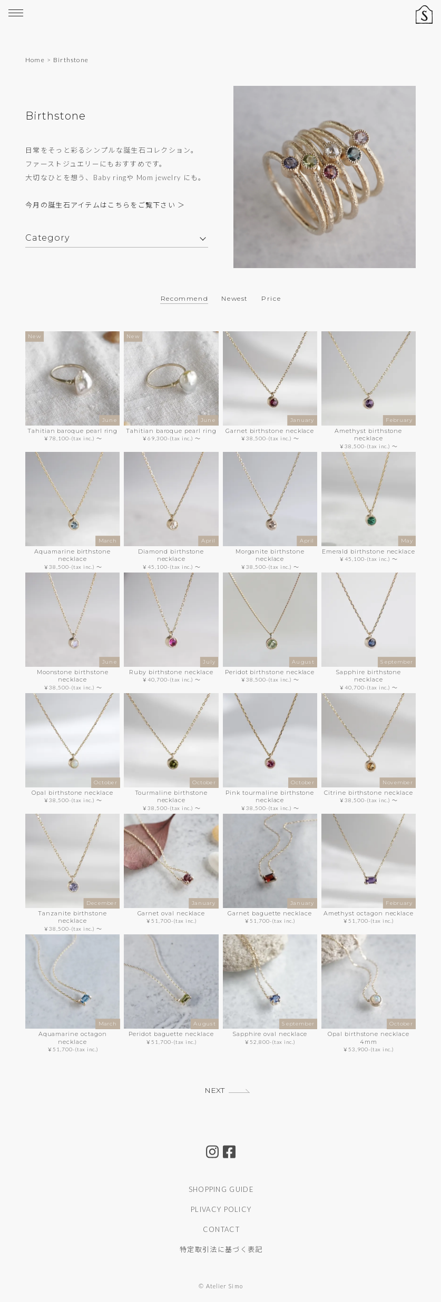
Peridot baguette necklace (171, 1034)
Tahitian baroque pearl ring (72, 431)
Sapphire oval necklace (270, 1034)
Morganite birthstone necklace (270, 555)
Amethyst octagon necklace (369, 913)
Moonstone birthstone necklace (73, 675)
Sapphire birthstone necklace (368, 675)
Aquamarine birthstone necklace (72, 555)
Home (35, 60)
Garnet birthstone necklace (270, 431)
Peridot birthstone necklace (270, 672)
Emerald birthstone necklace (368, 551)
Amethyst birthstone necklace (368, 434)
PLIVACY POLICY (221, 1209)
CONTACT (221, 1229)
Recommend (184, 298)
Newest (234, 298)
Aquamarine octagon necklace (72, 1037)
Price (271, 298)
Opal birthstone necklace (72, 792)
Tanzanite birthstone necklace (72, 917)
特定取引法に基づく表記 (221, 1249)
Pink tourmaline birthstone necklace (270, 796)
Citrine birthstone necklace (368, 792)
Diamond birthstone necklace (171, 555)
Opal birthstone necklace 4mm (368, 1037)
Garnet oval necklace (171, 913)
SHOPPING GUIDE (221, 1189)
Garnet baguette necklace (269, 913)
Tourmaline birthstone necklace (171, 796)
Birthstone (71, 60)
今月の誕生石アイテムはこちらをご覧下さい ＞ (105, 205)
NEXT (214, 1090)
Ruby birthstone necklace (171, 672)
